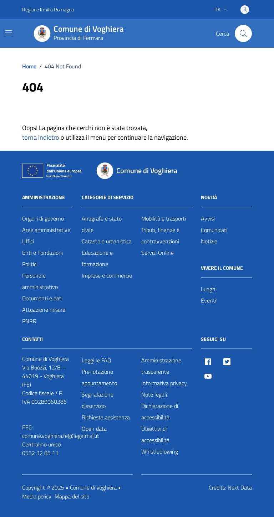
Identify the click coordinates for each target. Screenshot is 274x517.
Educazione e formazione (97, 258)
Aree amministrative (46, 230)
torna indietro (40, 137)
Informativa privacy (164, 383)
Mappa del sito (72, 496)
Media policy (36, 496)
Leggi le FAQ (96, 360)
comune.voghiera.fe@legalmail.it (60, 435)
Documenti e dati (42, 298)
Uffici (28, 241)
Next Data (240, 487)
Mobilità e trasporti (163, 218)
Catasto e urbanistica (107, 241)
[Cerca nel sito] (243, 33)
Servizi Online (157, 252)
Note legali (154, 394)
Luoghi (209, 289)
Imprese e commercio (107, 275)
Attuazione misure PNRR (43, 315)
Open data (94, 428)
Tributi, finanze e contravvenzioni (160, 235)
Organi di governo (43, 218)
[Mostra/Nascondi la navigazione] (8, 33)
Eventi (208, 300)
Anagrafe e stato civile (102, 224)
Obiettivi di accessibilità (155, 434)
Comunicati (214, 230)
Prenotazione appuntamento (99, 377)
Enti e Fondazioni (42, 252)
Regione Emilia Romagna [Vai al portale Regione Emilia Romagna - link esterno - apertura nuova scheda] (48, 9)
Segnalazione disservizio (97, 400)
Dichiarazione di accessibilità (159, 412)
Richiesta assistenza (106, 417)
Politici (29, 264)
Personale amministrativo (40, 281)
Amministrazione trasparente (161, 366)
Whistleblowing (159, 451)
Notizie (209, 241)
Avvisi (208, 218)
